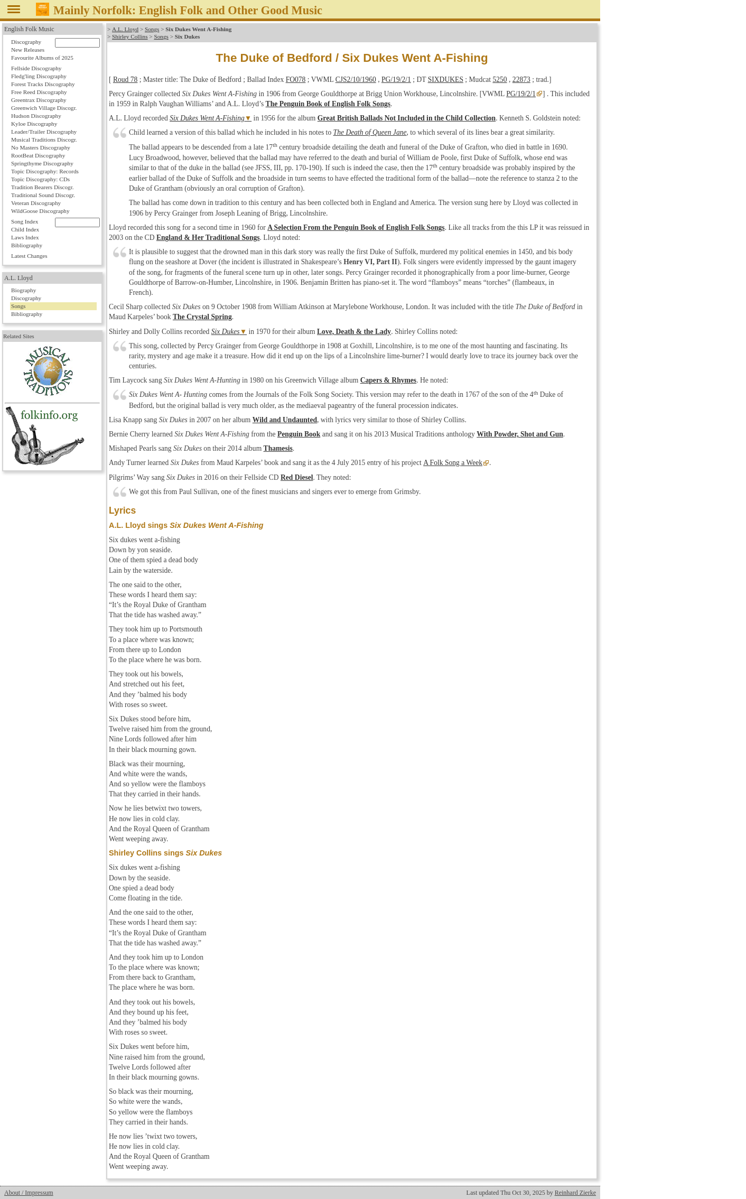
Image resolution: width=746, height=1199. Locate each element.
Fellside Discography (36, 68)
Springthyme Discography (42, 163)
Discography (26, 42)
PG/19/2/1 (396, 79)
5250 (499, 79)
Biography (23, 290)
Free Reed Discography (39, 92)
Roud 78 (125, 79)
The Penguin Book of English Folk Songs (328, 104)
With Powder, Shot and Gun (520, 434)
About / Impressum (28, 1192)
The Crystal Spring (202, 317)
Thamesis (278, 448)
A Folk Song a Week (452, 463)
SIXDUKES (445, 79)
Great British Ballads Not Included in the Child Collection (407, 118)
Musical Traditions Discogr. (44, 139)
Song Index (24, 221)
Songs (151, 29)
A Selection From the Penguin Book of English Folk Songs (356, 227)
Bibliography (26, 245)
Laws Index (25, 237)
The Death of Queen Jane (370, 132)
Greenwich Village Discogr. (44, 108)
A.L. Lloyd (125, 29)
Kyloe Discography (34, 123)
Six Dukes (225, 332)
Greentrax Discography (39, 100)
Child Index (25, 229)
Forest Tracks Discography (43, 84)
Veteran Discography (36, 203)
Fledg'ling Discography (39, 76)
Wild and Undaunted (285, 420)
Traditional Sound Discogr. (43, 195)
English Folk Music (29, 29)
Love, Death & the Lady (354, 332)
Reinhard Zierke (575, 1192)
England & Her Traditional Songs (208, 237)
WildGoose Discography (40, 211)
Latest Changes (29, 256)
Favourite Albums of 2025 (42, 57)
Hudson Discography (36, 116)
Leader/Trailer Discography (44, 131)
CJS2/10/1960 (355, 79)
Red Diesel (297, 477)
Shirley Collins (129, 36)
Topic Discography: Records (45, 171)
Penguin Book (298, 434)
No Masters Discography (40, 147)
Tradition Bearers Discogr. (42, 187)
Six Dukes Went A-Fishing (207, 118)
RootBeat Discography (38, 155)
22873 (521, 79)
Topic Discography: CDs (40, 179)
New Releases (27, 50)
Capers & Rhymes (388, 380)
